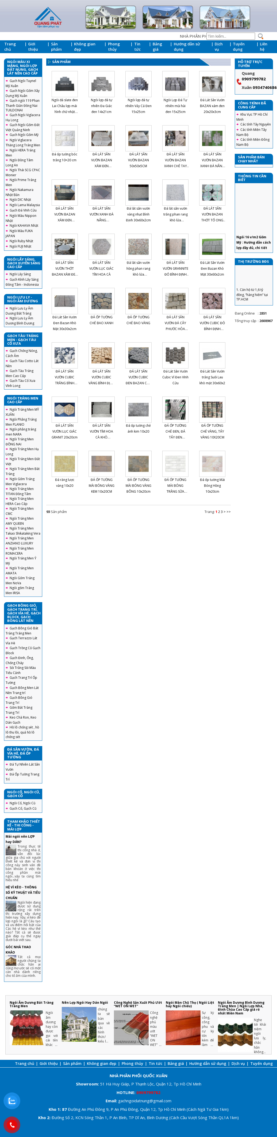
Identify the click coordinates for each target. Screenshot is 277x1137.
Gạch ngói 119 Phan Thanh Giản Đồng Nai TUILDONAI (23, 105)
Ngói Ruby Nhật (21, 241)
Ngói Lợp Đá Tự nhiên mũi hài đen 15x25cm (175, 106)
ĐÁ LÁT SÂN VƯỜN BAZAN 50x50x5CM (138, 160)
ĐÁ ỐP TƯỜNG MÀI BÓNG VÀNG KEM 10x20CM (101, 485)
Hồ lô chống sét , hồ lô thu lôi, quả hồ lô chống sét (22, 732)
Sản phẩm (56, 46)
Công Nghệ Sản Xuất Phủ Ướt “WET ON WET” (138, 1004)
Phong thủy (114, 46)
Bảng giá (157, 46)
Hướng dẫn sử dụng (187, 46)
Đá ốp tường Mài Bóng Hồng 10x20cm (212, 485)
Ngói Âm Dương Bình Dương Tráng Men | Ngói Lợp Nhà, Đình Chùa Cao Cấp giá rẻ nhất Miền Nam (241, 1008)
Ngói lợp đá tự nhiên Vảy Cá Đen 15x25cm (138, 106)
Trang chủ (10, 46)
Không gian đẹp (84, 46)
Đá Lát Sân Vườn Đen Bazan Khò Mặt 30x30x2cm (64, 323)
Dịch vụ (219, 46)
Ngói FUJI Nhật (20, 246)
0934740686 (265, 87)
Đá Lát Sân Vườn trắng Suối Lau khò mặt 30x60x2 (212, 377)
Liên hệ (263, 46)
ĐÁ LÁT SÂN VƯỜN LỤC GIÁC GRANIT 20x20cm (65, 431)
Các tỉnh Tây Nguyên (255, 124)
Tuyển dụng (239, 46)
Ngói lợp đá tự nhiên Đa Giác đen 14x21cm (101, 106)
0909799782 (254, 78)
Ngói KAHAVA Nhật (24, 225)
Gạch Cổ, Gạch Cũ (23, 808)
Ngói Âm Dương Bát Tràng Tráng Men (31, 1004)
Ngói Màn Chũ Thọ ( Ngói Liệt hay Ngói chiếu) (190, 1004)
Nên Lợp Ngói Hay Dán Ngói (85, 1002)
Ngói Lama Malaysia (25, 205)
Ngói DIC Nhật (20, 199)
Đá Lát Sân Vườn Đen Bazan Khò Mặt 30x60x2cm (212, 268)
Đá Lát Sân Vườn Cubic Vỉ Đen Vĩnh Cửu (175, 377)
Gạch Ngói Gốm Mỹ (24, 134)
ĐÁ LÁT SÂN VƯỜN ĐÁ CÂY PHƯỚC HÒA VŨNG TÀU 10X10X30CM (175, 329)
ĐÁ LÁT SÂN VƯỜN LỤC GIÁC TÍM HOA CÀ (101, 268)
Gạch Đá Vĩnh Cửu (23, 210)
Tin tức (137, 46)
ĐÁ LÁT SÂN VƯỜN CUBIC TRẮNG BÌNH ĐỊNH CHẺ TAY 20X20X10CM (65, 383)
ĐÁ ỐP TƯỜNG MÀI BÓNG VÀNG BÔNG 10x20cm (138, 485)
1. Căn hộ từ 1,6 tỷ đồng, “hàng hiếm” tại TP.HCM (252, 301)
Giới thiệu (33, 46)
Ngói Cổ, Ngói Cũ (22, 803)
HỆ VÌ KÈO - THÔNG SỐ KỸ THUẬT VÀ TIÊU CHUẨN (23, 892)
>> (228, 511)
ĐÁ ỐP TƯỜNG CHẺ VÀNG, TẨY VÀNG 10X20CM (212, 431)
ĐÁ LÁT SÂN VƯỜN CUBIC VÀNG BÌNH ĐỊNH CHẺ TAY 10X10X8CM (102, 383)
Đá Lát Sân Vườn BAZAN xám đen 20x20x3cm (212, 106)
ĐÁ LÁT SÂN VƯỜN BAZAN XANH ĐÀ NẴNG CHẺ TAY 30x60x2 (212, 166)
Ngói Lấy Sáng (20, 274)
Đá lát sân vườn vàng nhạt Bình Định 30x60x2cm (138, 214)
